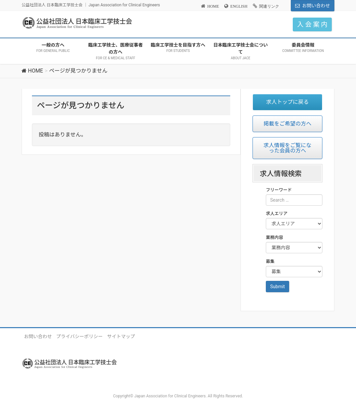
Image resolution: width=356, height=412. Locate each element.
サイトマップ (121, 336)
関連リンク (269, 6)
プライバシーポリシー (79, 336)
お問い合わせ (316, 5)
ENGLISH (238, 6)
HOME (213, 6)
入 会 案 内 (312, 24)
